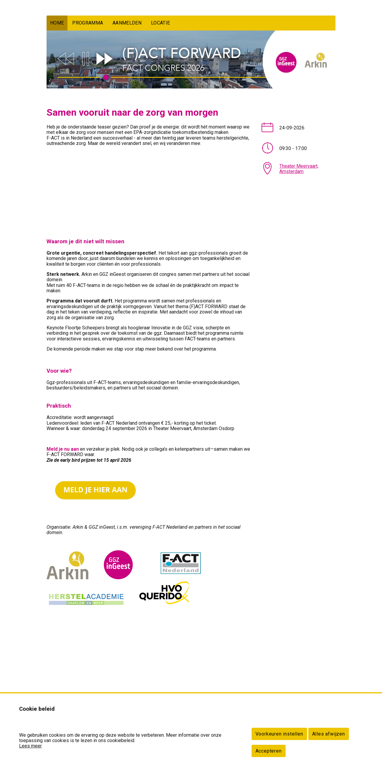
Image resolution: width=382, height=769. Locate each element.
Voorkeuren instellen (279, 734)
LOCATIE (160, 23)
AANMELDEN (127, 23)
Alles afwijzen (328, 734)
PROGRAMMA (87, 23)
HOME (57, 23)
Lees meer (30, 746)
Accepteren (268, 751)
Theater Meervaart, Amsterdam (298, 168)
